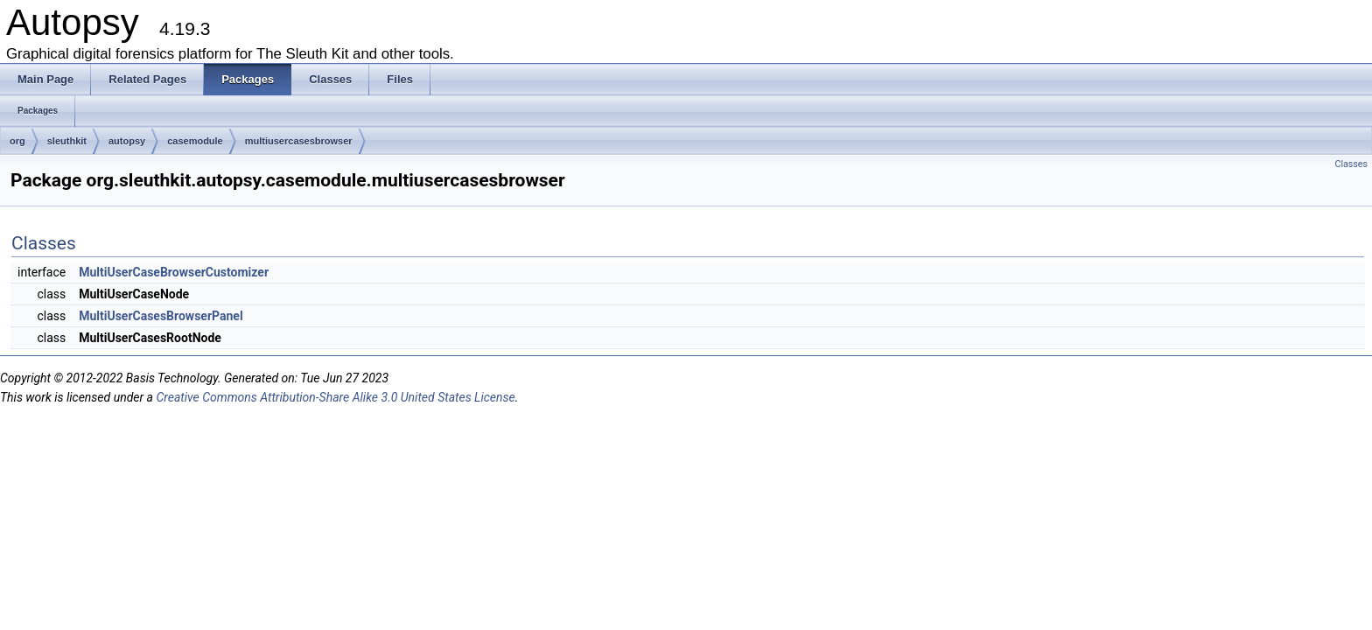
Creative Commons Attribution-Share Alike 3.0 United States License (335, 397)
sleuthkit (67, 141)
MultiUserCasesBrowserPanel (160, 316)
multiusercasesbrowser (299, 141)
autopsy (126, 141)
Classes (1351, 164)
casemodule (195, 141)
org (17, 141)
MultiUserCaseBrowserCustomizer (174, 272)
